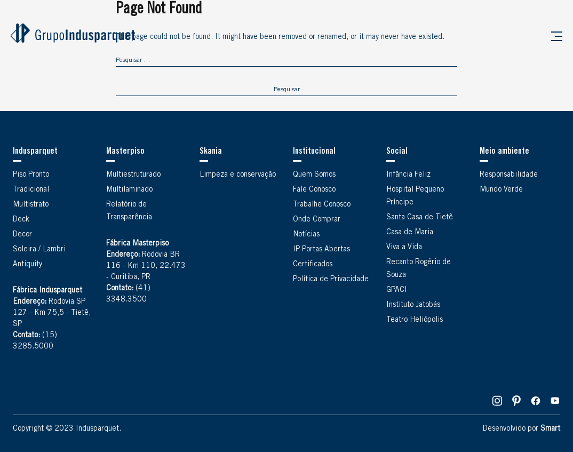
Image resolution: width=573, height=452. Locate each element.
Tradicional (31, 190)
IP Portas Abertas (321, 249)
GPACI (396, 290)
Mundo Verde (501, 190)
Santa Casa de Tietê (419, 217)
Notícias (306, 235)
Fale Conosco (314, 190)
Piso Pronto (31, 175)
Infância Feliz (408, 175)
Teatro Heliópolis (414, 320)
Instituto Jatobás (413, 305)
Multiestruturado (133, 175)
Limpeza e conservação (238, 175)
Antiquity (27, 264)
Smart (550, 429)
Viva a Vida (404, 247)
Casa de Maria (409, 232)
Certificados (312, 264)
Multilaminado (129, 190)
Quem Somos (314, 175)
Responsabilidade (509, 175)
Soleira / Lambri (39, 249)
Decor (22, 235)
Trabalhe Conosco (322, 205)
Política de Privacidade (331, 279)
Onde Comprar (316, 220)
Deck (21, 220)
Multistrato (31, 205)
